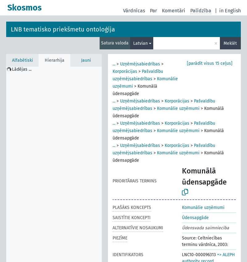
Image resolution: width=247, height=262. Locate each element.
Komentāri (173, 11)
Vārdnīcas (134, 11)
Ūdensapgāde (195, 217)
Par (153, 11)
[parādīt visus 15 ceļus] (210, 63)
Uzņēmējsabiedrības (140, 64)
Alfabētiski (22, 60)
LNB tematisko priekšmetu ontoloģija (63, 29)
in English (230, 11)
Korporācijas (125, 71)
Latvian (140, 43)
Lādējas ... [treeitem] (21, 69)
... (114, 64)
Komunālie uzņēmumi (178, 108)
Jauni (86, 60)
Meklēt (230, 43)
